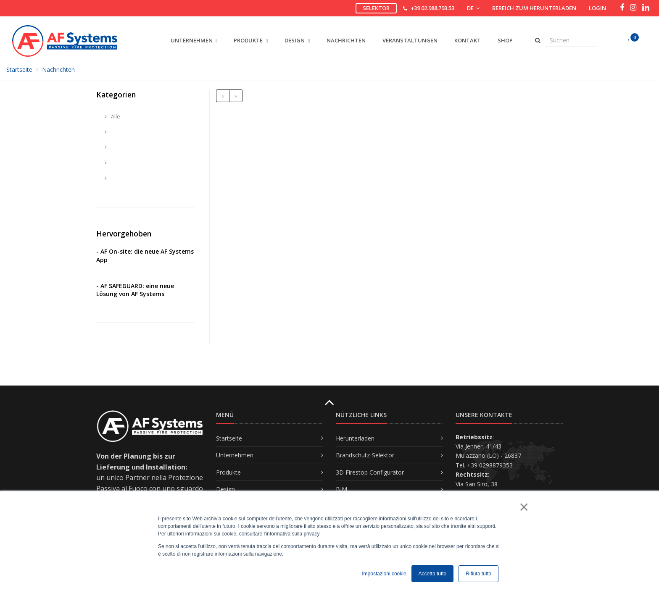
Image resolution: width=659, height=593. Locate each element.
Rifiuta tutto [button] (478, 574)
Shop (505, 40)
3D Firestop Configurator (370, 472)
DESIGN (297, 40)
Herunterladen (355, 438)
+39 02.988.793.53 (432, 8)
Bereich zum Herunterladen (534, 8)
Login (597, 8)
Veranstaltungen (410, 40)
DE (473, 8)
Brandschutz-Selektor (365, 455)
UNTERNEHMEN (192, 40)
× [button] (523, 507)
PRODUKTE (251, 40)
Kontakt (467, 40)
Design (225, 489)
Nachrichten (346, 40)
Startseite (19, 69)
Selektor (376, 8)
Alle (112, 116)
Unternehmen (234, 455)
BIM (341, 489)
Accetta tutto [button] (433, 574)
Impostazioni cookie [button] (384, 574)
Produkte (228, 472)
